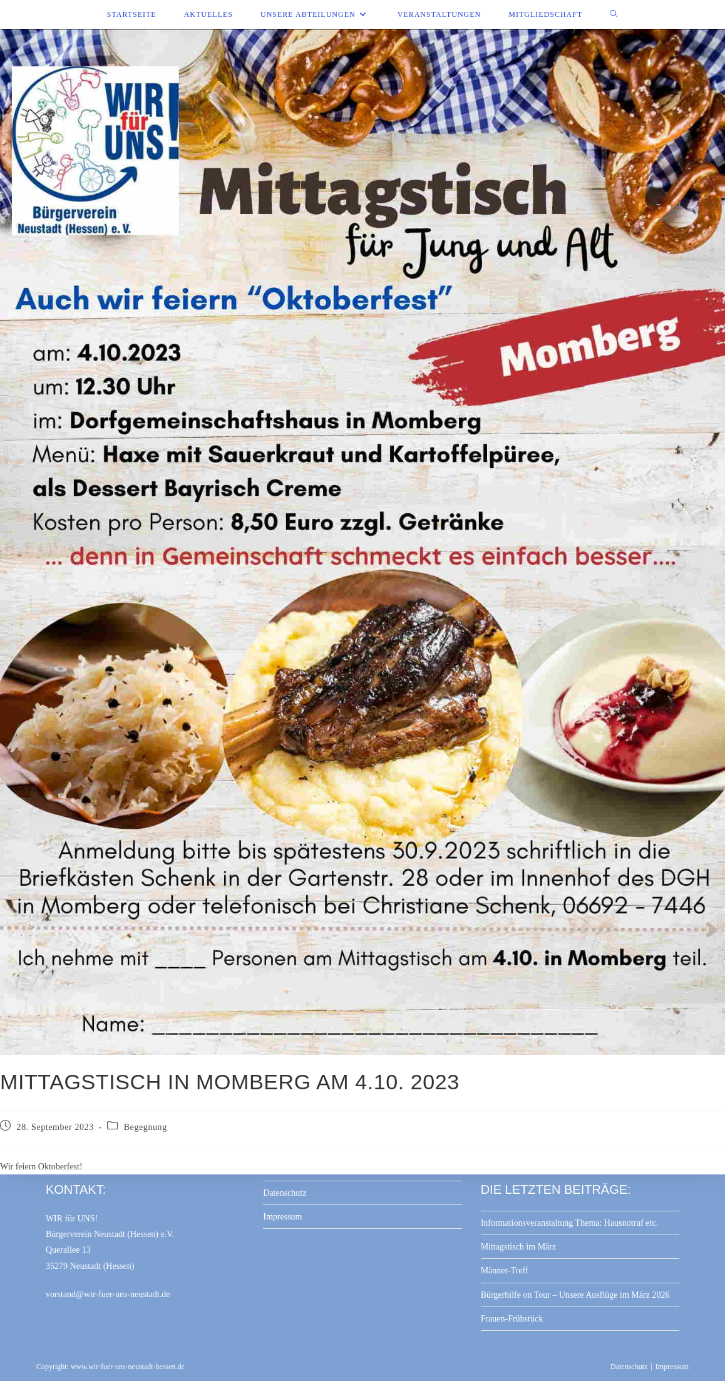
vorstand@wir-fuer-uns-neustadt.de (108, 1294)
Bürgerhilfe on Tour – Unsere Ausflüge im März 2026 (575, 1295)
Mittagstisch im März (519, 1246)
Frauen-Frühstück (512, 1318)
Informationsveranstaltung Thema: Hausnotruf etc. (570, 1223)
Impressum (282, 1216)
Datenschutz (284, 1193)
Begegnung (145, 1127)
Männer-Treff (504, 1270)
